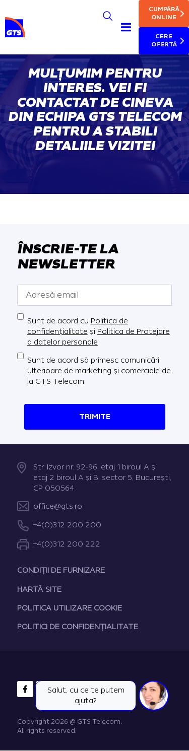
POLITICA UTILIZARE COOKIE (69, 608)
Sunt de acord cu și (98, 331)
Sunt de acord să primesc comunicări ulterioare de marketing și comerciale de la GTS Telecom (99, 370)
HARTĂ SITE (39, 589)
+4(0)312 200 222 (66, 544)
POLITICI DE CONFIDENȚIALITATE (77, 627)
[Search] (107, 16)
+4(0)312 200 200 (67, 525)
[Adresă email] (94, 294)
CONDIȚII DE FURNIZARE (61, 571)
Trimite (94, 416)
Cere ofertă (164, 40)
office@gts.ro (57, 506)
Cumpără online (164, 13)
